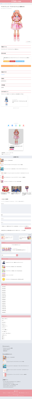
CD (3, 322)
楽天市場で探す (13, 61)
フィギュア (3, 74)
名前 (2, 216)
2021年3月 (4, 292)
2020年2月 (4, 307)
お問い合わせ (5, 353)
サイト (2, 223)
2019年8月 (4, 314)
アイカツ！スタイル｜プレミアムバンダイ (9, 388)
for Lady (4, 324)
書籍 (3, 339)
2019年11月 (4, 310)
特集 (3, 341)
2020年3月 (4, 305)
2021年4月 (4, 290)
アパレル (4, 330)
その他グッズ (5, 328)
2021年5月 (4, 288)
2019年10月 (4, 312)
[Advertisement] (16, 116)
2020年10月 (4, 297)
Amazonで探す (6, 61)
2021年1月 (4, 296)
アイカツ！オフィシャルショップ (8, 389)
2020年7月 (4, 299)
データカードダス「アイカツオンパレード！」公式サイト (12, 384)
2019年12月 (4, 309)
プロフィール (27, 395)
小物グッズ (4, 337)
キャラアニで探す (16, 65)
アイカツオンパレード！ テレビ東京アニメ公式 (10, 386)
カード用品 (4, 333)
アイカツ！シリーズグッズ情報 (7, 350)
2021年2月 (4, 294)
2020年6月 (4, 301)
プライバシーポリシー (16, 396)
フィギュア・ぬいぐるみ (6, 335)
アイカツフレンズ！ (8, 155)
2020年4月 (4, 303)
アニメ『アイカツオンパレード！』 (8, 385)
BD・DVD (13, 395)
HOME (16, 393)
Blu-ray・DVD (5, 321)
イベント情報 (5, 332)
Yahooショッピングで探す (20, 61)
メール (2, 220)
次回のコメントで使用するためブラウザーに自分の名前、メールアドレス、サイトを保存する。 (15, 227)
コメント (2, 204)
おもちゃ (4, 326)
